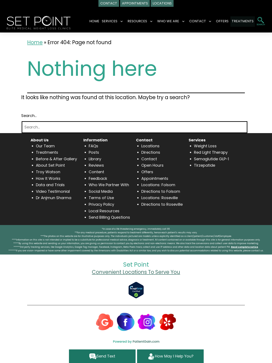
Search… (28, 115)
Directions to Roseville (162, 204)
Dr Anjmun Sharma (53, 197)
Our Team (45, 146)
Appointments (154, 178)
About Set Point (50, 165)
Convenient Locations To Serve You (136, 272)
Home (91, 21)
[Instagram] (147, 321)
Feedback (98, 178)
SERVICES (106, 21)
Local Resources (104, 211)
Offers (147, 171)
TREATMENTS (243, 21)
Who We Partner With (109, 184)
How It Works (48, 178)
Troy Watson (48, 171)
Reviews (96, 165)
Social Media (101, 191)
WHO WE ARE (164, 21)
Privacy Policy (101, 204)
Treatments (47, 152)
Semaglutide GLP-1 (211, 159)
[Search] (134, 127)
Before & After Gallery (56, 159)
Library (95, 159)
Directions (150, 152)
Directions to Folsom (160, 191)
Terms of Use (101, 197)
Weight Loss (205, 146)
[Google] (105, 321)
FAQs (93, 146)
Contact (149, 159)
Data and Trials (50, 184)
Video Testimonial (53, 191)
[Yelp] (168, 321)
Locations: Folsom (158, 184)
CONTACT (193, 21)
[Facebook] (126, 321)
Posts (94, 152)
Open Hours (152, 165)
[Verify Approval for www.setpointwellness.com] (136, 290)
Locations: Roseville (159, 197)
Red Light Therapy (211, 152)
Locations (150, 146)
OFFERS (218, 21)
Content (96, 171)
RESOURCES (133, 21)
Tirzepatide (204, 165)
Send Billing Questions (109, 217)
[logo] (38, 22)
